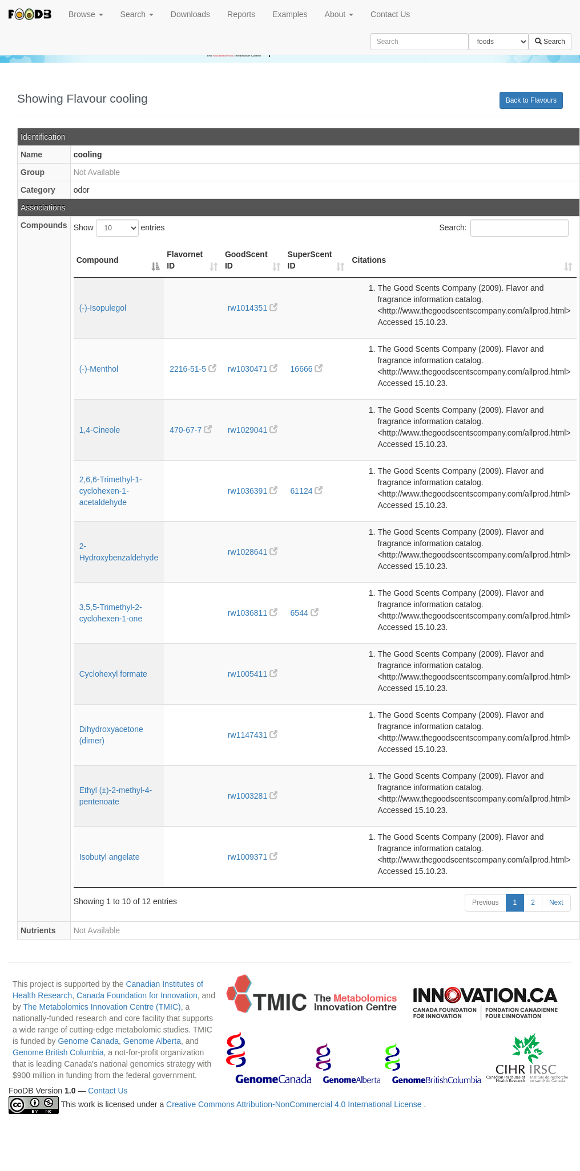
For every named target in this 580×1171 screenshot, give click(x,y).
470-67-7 (191, 429)
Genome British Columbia (58, 1052)
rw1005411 (252, 673)
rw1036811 (252, 612)
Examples (289, 14)
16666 (307, 368)
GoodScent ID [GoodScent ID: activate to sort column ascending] (246, 260)
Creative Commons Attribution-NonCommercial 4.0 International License (295, 1104)
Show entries (119, 228)
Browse (86, 14)
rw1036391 (252, 490)
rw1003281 (252, 795)
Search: (503, 228)
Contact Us (390, 14)
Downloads (190, 14)
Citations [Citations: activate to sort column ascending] (369, 260)
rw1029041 (252, 429)
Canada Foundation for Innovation (137, 995)
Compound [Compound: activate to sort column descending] (97, 260)
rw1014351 (252, 307)
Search (137, 14)
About (339, 14)
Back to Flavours (531, 100)
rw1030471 (252, 368)
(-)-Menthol (98, 368)
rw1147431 (252, 734)
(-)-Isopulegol (102, 307)
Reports (241, 14)
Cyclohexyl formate (113, 673)
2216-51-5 (193, 368)
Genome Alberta (152, 1041)
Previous (485, 902)
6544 (305, 612)
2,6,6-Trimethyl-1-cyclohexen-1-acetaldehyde (110, 491)
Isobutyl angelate (109, 856)
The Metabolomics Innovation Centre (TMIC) (101, 1006)
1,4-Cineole (99, 429)
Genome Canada (88, 1041)
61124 (307, 490)
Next (556, 902)
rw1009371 (252, 856)
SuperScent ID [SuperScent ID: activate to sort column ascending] (310, 260)
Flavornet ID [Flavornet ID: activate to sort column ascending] (185, 260)
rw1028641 (252, 551)
